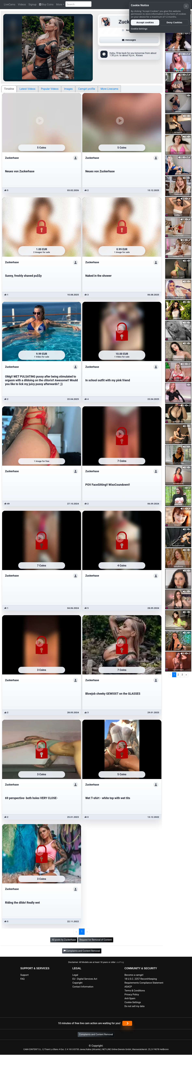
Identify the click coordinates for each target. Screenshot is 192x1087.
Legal (75, 975)
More (59, 4)
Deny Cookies (174, 22)
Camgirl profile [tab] (86, 88)
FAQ (22, 979)
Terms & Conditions (134, 990)
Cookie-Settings (132, 1002)
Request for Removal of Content (95, 939)
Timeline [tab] (9, 88)
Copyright (77, 982)
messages (129, 40)
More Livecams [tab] (109, 88)
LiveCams (9, 4)
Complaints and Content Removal (96, 1034)
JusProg (120, 962)
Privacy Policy (131, 994)
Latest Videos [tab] (27, 88)
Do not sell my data (134, 1006)
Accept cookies (145, 22)
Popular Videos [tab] (50, 88)
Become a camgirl (133, 975)
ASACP (128, 986)
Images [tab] (68, 88)
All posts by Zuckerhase (64, 939)
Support (24, 975)
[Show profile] (75, 158)
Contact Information (82, 986)
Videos (22, 4)
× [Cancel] (186, 6)
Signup (32, 4)
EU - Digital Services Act (84, 979)
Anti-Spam (129, 998)
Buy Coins (46, 4)
